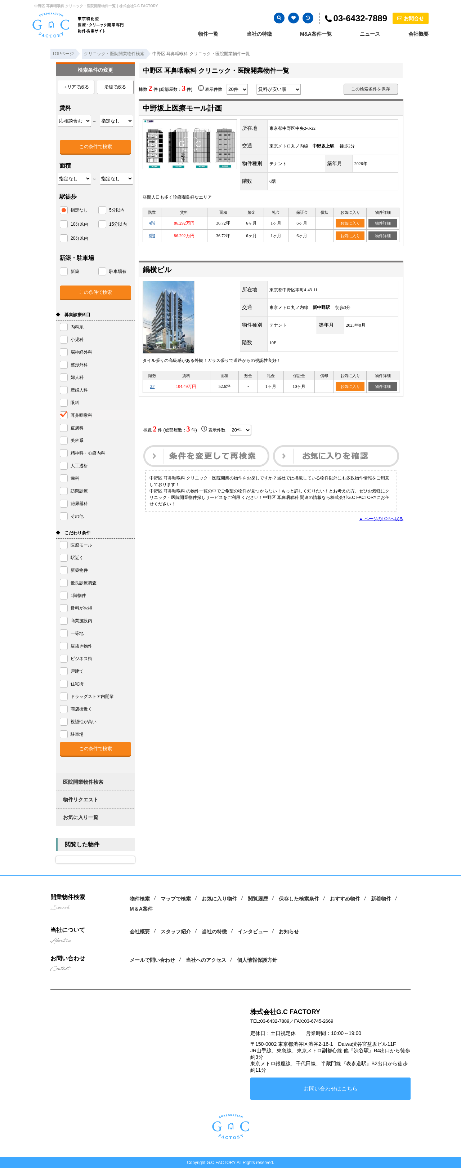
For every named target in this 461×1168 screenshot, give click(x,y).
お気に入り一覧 (80, 817)
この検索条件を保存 (370, 89)
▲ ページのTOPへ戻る (381, 518)
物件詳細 (383, 223)
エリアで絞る (76, 86)
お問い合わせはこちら (331, 1088)
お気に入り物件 (219, 899)
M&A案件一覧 (316, 34)
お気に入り (350, 223)
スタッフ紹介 (176, 931)
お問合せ (410, 18)
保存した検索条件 (299, 899)
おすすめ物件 (345, 899)
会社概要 (418, 34)
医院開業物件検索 (83, 782)
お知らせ (289, 931)
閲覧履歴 (258, 899)
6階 (152, 235)
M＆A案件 (141, 909)
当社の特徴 (259, 34)
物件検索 (140, 899)
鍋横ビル (157, 270)
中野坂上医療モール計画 (182, 108)
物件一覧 (208, 34)
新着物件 (381, 899)
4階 (152, 223)
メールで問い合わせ (152, 960)
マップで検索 (176, 899)
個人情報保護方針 (257, 960)
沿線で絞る (115, 86)
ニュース (370, 34)
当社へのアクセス (206, 960)
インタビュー (253, 931)
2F (152, 386)
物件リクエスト (80, 799)
